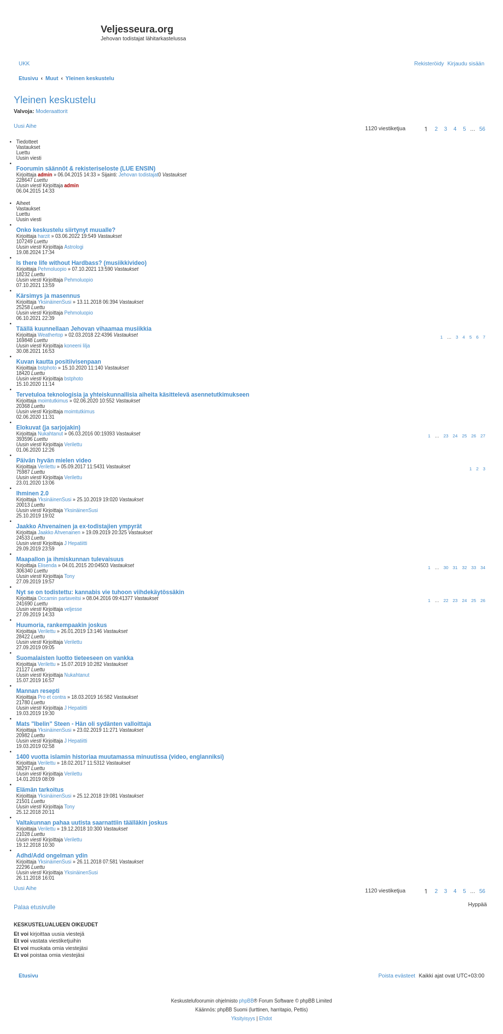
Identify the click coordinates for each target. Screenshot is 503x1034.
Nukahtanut (50, 433)
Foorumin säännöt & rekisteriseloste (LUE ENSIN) (85, 168)
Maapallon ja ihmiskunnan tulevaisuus (70, 559)
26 (473, 435)
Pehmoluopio (52, 269)
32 (464, 567)
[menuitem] (24, 63)
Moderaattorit (52, 111)
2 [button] (436, 129)
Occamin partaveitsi (59, 598)
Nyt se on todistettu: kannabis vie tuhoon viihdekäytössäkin (100, 592)
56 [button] (482, 129)
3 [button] (445, 129)
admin (45, 174)
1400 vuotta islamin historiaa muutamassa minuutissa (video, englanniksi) (120, 756)
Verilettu (73, 444)
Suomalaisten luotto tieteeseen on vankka (75, 658)
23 (446, 435)
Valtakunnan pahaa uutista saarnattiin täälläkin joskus (92, 822)
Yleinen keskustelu (55, 99)
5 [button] (464, 129)
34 (482, 567)
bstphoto (47, 368)
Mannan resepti (37, 691)
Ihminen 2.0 (32, 493)
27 (482, 435)
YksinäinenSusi (54, 302)
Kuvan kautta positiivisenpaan (58, 361)
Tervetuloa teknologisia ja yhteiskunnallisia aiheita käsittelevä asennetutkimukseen (133, 394)
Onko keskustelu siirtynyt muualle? (65, 230)
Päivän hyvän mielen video (53, 460)
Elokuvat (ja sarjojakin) (48, 427)
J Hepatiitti (75, 543)
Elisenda (47, 565)
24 (455, 435)
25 (464, 435)
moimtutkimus (53, 400)
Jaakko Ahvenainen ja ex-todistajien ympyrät (79, 526)
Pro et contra (52, 697)
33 (473, 567)
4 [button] (454, 129)
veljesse (73, 609)
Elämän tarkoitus (40, 789)
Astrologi (74, 247)
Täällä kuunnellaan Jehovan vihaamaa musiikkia (83, 328)
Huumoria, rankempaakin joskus (61, 625)
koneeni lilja (77, 345)
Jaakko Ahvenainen (59, 532)
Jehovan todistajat (138, 174)
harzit (44, 236)
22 (446, 600)
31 (455, 567)
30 (446, 567)
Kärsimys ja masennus (48, 295)
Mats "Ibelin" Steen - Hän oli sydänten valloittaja (83, 723)
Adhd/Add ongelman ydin (51, 855)
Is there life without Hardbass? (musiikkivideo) (81, 262)
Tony (69, 576)
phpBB (246, 1001)
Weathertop (50, 335)
